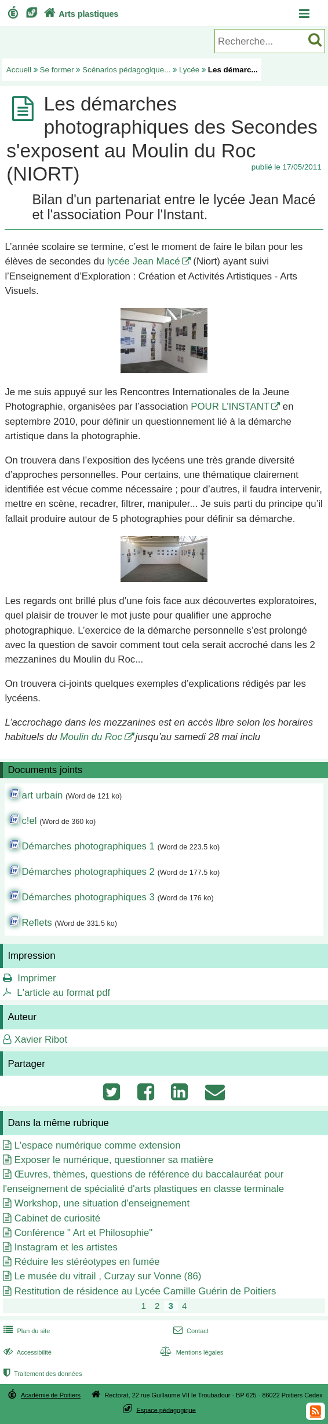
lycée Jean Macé (143, 261)
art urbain (42, 795)
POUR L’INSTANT (230, 406)
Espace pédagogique (166, 1409)
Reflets (36, 922)
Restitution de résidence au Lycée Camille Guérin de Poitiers (145, 1291)
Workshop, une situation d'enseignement (101, 1203)
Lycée (189, 69)
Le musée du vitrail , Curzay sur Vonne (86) (108, 1276)
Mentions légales (190, 1352)
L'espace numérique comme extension (97, 1145)
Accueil (18, 69)
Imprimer (36, 978)
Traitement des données (41, 1373)
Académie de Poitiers (51, 1395)
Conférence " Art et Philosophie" (83, 1232)
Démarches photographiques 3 (88, 897)
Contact (190, 1330)
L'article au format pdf (63, 992)
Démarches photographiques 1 (88, 846)
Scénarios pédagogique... (126, 69)
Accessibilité (26, 1352)
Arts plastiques (80, 14)
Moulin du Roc (91, 736)
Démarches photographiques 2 (88, 871)
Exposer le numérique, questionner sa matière (113, 1159)
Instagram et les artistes (66, 1247)
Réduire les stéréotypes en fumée (87, 1261)
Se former (57, 69)
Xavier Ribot (40, 1039)
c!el (29, 820)
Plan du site (25, 1330)
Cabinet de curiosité (57, 1218)
